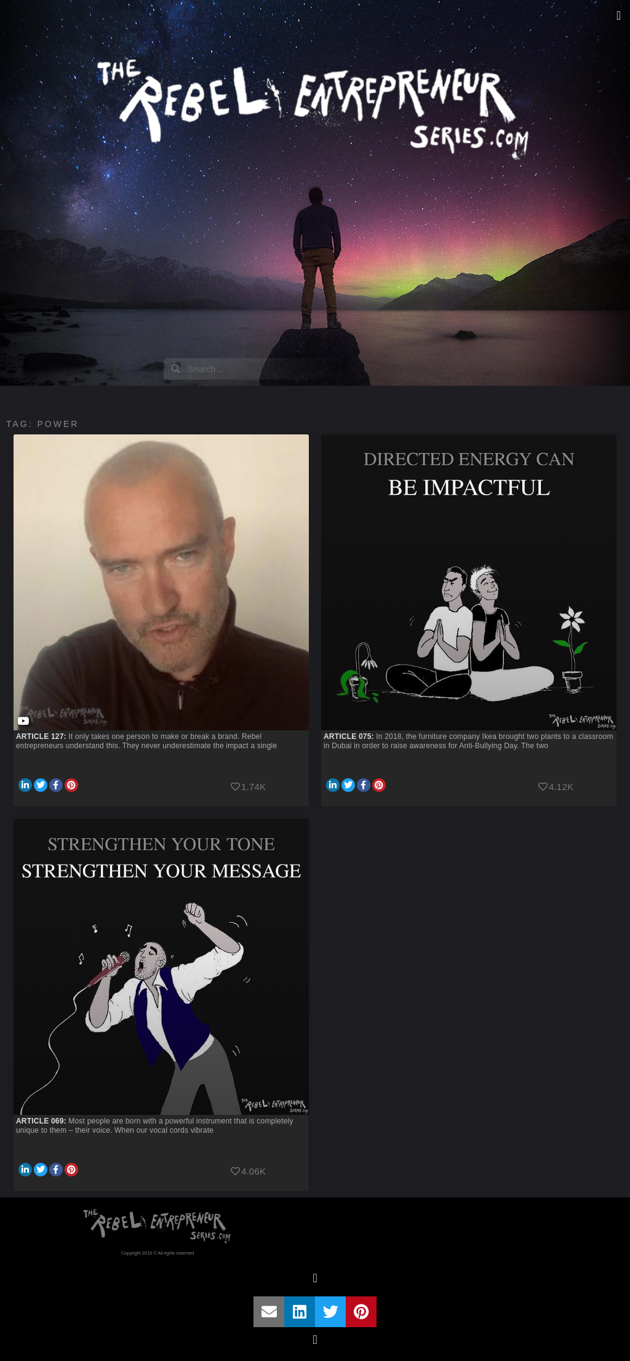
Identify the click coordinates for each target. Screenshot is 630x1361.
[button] (618, 15)
